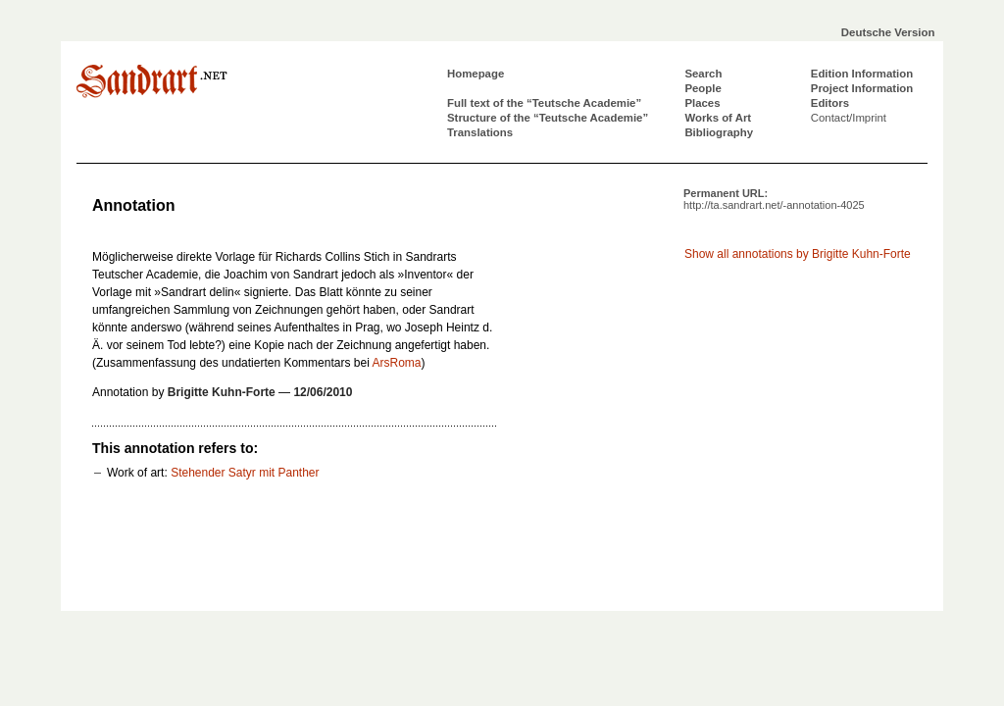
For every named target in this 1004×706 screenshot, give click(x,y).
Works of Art (717, 118)
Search (703, 73)
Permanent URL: (774, 199)
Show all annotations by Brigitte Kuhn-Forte (797, 254)
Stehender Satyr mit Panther (245, 472)
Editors (830, 103)
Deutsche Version (888, 32)
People (702, 88)
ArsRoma (396, 363)
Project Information (862, 88)
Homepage (475, 73)
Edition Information (862, 73)
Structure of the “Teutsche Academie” (547, 118)
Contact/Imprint (848, 118)
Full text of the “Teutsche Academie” (544, 103)
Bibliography (718, 132)
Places (702, 103)
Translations (480, 132)
